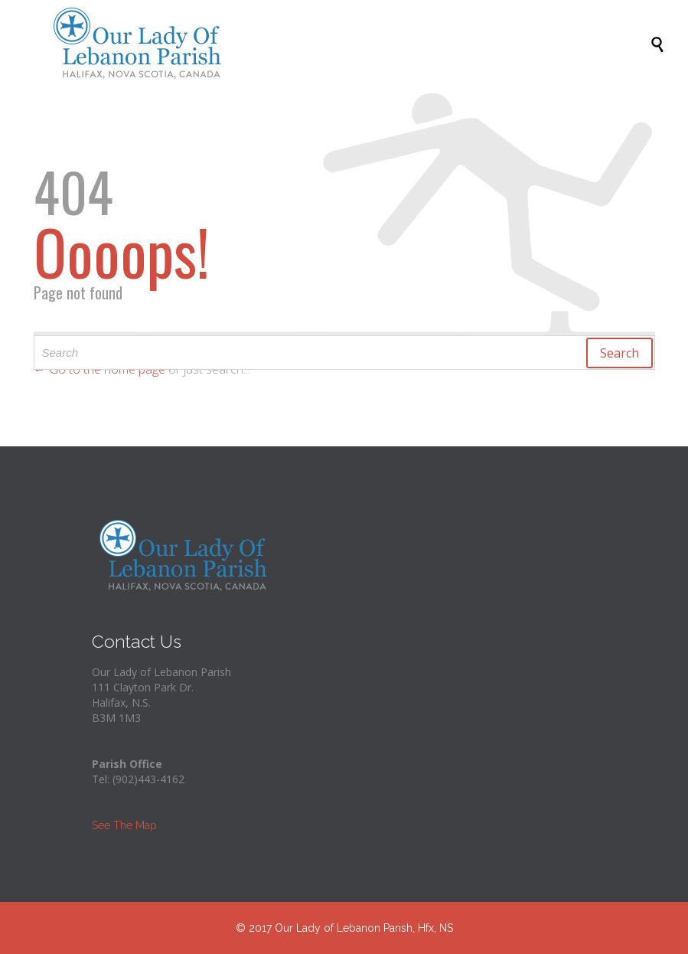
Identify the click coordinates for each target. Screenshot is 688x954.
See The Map (124, 825)
